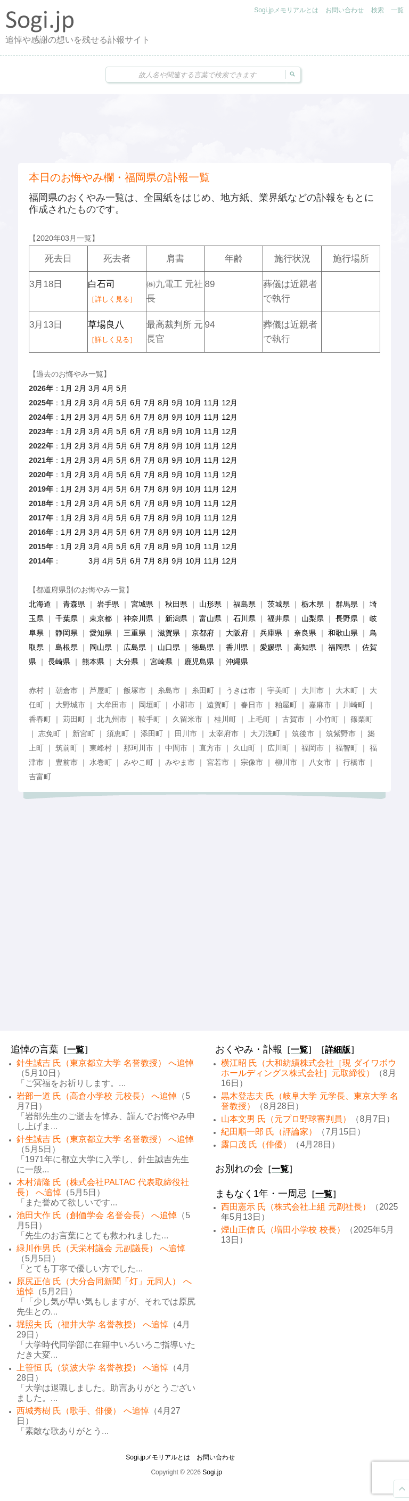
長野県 (347, 618)
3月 (94, 388)
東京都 (100, 618)
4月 (108, 388)
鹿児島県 (199, 661)
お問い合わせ (344, 10)
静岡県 (66, 633)
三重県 (135, 633)
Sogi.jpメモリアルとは (286, 10)
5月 (122, 388)
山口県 (169, 647)
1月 (66, 388)
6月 (136, 402)
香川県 (237, 647)
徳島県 (203, 647)
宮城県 (142, 604)
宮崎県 (161, 661)
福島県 (244, 604)
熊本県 (93, 661)
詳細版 (337, 1049)
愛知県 (100, 633)
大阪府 (237, 633)
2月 (80, 388)
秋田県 (176, 604)
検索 (377, 10)
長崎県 (59, 661)
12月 (230, 402)
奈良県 (305, 633)
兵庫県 (271, 633)
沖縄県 (237, 661)
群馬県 (347, 604)
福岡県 (339, 647)
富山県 (210, 618)
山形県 (210, 604)
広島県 (135, 647)
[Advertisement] (204, 128)
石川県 (244, 618)
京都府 (203, 633)
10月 (193, 402)
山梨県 (312, 618)
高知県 (305, 647)
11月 (211, 402)
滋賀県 (169, 633)
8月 (163, 402)
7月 (150, 402)
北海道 (40, 604)
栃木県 (312, 604)
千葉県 (66, 618)
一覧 (397, 10)
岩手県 (108, 604)
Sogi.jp (212, 1472)
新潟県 (176, 618)
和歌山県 (343, 633)
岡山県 (100, 647)
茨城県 (278, 604)
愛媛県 (271, 647)
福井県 (278, 618)
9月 (177, 402)
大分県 (127, 661)
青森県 (74, 604)
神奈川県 (138, 618)
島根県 (66, 647)
